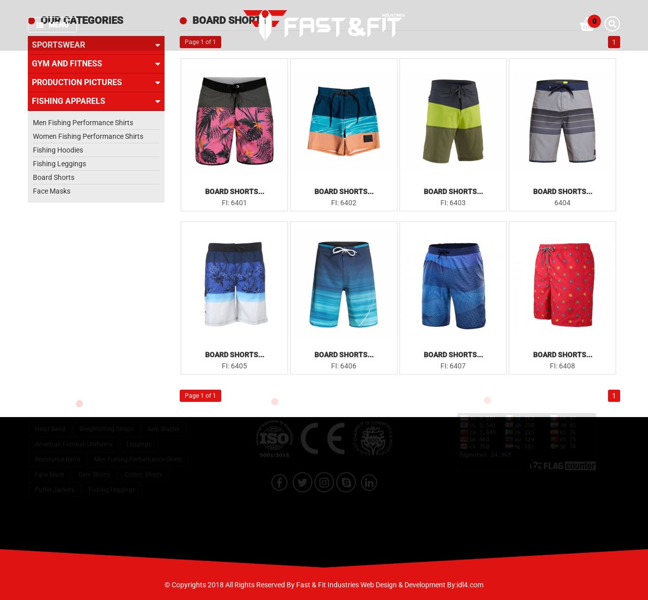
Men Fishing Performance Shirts (83, 123)
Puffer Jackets (54, 485)
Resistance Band (57, 454)
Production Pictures (96, 83)
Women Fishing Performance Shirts (88, 136)
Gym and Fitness (96, 64)
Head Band (50, 424)
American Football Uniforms (73, 439)
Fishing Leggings (59, 164)
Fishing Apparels (96, 101)
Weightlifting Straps (106, 424)
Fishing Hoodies (58, 150)
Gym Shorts (94, 469)
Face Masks (51, 191)
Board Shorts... (234, 192)
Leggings (139, 439)
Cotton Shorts (144, 469)
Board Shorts (53, 177)
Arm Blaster (164, 424)
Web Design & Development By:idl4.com (421, 585)
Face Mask (49, 469)
